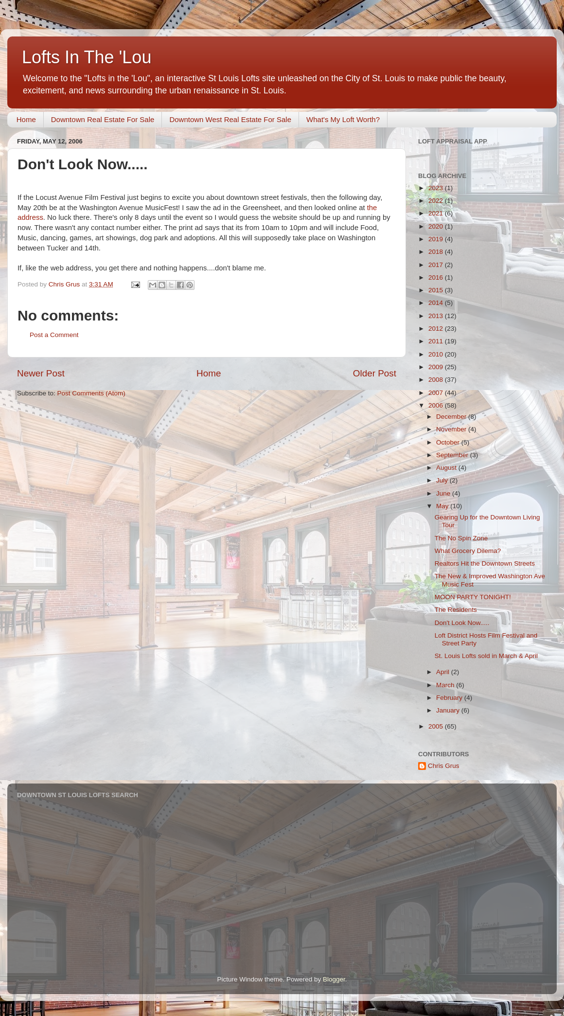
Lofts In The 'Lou (86, 57)
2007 (436, 392)
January (448, 710)
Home (26, 119)
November (452, 429)
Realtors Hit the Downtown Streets (485, 563)
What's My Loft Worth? (343, 119)
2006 (436, 405)
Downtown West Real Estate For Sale (230, 119)
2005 (436, 726)
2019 (436, 239)
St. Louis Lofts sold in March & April (486, 656)
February (450, 697)
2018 (436, 251)
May (443, 506)
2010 (436, 354)
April (443, 672)
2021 (436, 213)
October (448, 442)
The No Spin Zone (461, 538)
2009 (436, 367)
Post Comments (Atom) (91, 393)
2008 (436, 379)
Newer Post (41, 373)
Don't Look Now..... (462, 622)
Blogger (334, 979)
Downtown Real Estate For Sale (103, 119)
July (443, 480)
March (446, 685)
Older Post (374, 373)
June (444, 493)
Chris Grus (443, 765)
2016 (436, 277)
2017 (436, 264)
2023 (436, 188)
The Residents (456, 609)
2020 (436, 226)
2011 (436, 341)
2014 (436, 302)
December (452, 416)
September (453, 455)
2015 (436, 290)
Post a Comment (54, 335)
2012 (436, 328)
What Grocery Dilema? (468, 550)
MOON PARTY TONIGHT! (473, 597)
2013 (436, 316)
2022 (436, 200)
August (447, 467)
